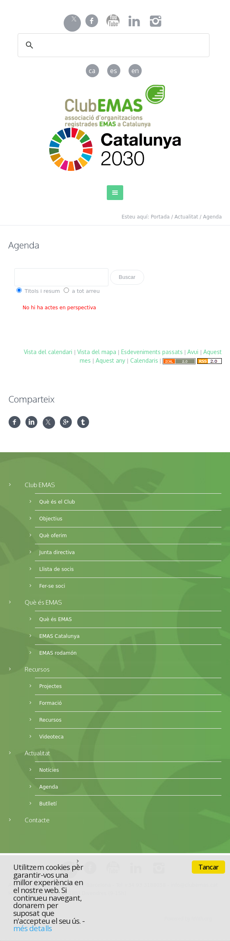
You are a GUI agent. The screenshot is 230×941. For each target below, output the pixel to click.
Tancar (208, 867)
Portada (160, 217)
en (135, 71)
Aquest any (110, 360)
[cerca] (103, 45)
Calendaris (144, 360)
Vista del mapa (96, 351)
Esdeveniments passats (152, 351)
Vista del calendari (48, 351)
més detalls (32, 928)
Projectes (50, 686)
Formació (50, 703)
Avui (192, 351)
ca (92, 71)
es (113, 71)
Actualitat (186, 217)
